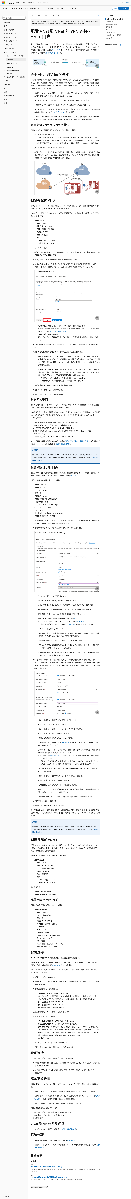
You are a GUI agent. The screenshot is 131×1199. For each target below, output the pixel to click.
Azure (39, 15)
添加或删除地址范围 (63, 444)
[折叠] (25, 13)
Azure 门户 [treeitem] (10, 60)
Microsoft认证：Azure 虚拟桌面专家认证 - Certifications (49, 1177)
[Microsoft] (3, 2)
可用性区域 (80, 621)
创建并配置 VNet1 (112, 22)
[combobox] (14, 18)
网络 (46, 15)
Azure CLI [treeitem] (10, 67)
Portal (115, 8)
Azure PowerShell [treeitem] (12, 63)
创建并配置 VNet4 (112, 24)
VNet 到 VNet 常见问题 (113, 35)
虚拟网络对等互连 (51, 53)
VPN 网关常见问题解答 (67, 1129)
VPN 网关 (54, 15)
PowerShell (56, 50)
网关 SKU (77, 618)
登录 (127, 3)
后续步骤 (109, 38)
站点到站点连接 (58, 112)
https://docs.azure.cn (76, 23)
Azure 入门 (124, 8)
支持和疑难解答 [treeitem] (9, 96)
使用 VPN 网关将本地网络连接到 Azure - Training (46, 1167)
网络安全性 (71, 1140)
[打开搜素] (123, 3)
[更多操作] (98, 15)
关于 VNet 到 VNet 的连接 (114, 19)
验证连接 (109, 30)
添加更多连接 (110, 32)
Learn (32, 15)
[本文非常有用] (120, 45)
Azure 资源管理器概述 (58, 331)
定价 (72, 476)
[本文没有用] (122, 45)
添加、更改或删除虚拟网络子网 (76, 441)
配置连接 (109, 27)
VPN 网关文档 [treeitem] (8, 22)
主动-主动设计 (55, 755)
